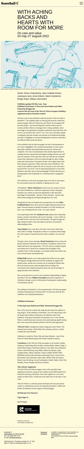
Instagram (44, 434)
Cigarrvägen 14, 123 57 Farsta (14, 434)
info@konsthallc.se (15, 437)
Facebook (44, 432)
